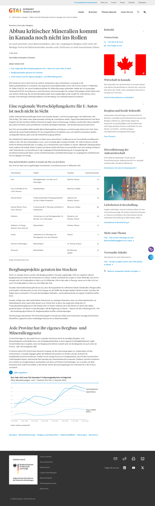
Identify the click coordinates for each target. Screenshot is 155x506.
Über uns (104, 3)
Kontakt (132, 3)
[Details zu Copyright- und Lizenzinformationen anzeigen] (143, 55)
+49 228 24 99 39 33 (115, 65)
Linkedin (124, 467)
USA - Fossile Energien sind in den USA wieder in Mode (123, 334)
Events (113, 3)
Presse (122, 3)
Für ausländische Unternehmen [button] (85, 3)
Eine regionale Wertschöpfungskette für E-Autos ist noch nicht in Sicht (41, 68)
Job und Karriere (46, 462)
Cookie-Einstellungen (48, 473)
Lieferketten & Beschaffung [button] (116, 293)
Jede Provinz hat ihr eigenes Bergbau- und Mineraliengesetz (36, 77)
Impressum (44, 489)
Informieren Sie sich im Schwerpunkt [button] (119, 239)
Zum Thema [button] (109, 184)
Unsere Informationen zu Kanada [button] (118, 121)
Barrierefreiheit (46, 478)
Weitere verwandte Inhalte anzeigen (123, 342)
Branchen (93, 435)
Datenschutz (45, 467)
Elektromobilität (67, 435)
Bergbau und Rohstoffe (47, 435)
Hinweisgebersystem (48, 483)
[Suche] (145, 12)
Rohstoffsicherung (26, 435)
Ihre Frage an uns (114, 69)
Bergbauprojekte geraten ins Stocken (27, 73)
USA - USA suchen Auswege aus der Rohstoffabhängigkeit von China (119, 310)
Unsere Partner (46, 457)
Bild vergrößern (20, 373)
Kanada (12, 435)
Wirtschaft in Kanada (19, 17)
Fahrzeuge (81, 435)
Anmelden (142, 3)
